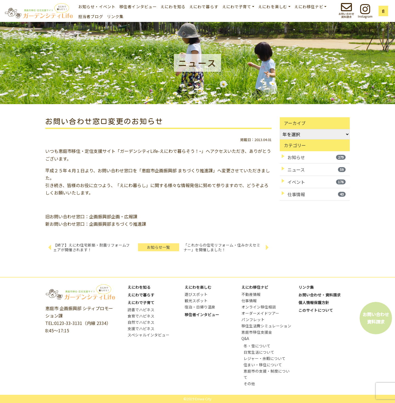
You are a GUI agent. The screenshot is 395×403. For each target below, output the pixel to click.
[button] (383, 11)
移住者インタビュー (138, 6)
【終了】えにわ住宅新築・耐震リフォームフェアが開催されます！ (91, 247)
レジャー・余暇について (265, 358)
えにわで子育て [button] (236, 6)
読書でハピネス (141, 309)
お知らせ (316, 157)
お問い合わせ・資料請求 (319, 295)
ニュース (316, 169)
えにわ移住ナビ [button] (308, 6)
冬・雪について (257, 345)
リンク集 (115, 16)
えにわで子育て (141, 302)
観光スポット (196, 300)
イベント (316, 182)
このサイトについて (315, 310)
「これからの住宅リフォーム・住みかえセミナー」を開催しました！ (222, 247)
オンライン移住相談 (258, 307)
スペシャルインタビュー (149, 335)
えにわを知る (172, 6)
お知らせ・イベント (96, 6)
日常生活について (259, 352)
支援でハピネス (141, 328)
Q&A (245, 338)
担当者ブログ (90, 16)
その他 (249, 383)
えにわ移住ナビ (254, 287)
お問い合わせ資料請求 (376, 318)
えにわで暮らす (203, 6)
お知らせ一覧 (158, 247)
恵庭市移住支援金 (256, 332)
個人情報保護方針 (313, 302)
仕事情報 (316, 194)
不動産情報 (251, 294)
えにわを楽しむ (198, 287)
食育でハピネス (141, 316)
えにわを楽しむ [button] (272, 6)
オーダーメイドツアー (260, 313)
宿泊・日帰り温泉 (200, 307)
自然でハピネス (141, 322)
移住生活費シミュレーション (266, 325)
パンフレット (253, 319)
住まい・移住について (263, 364)
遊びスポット (196, 294)
